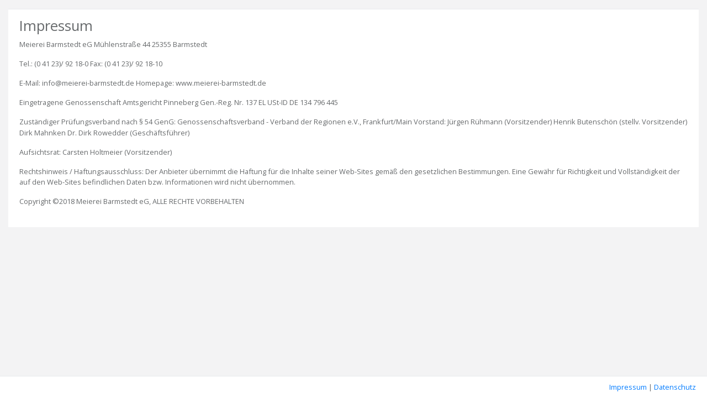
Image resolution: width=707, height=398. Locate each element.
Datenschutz (675, 387)
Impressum (628, 387)
